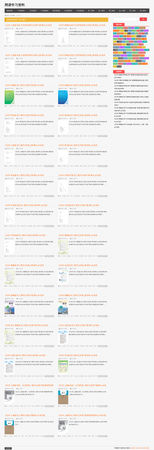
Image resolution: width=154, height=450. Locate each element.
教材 (38, 46)
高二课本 (132, 11)
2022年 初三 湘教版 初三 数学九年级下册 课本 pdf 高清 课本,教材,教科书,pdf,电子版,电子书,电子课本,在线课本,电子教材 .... (29, 303)
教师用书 (37, 406)
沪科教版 (124, 55)
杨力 (139, 63)
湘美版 (129, 52)
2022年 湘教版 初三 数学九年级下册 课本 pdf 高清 (24, 295)
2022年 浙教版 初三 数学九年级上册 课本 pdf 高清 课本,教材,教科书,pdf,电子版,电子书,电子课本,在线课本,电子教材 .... (82, 93)
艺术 (137, 50)
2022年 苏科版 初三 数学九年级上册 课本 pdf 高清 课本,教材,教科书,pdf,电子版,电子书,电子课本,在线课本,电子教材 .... (82, 123)
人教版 (21, 46)
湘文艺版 (134, 52)
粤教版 (140, 41)
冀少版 (115, 61)
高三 (114, 33)
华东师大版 (77, 196)
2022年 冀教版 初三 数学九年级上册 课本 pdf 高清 (24, 265)
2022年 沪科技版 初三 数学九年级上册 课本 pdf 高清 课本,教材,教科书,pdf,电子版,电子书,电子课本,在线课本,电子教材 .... (29, 243)
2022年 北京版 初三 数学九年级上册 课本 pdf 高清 (78, 265)
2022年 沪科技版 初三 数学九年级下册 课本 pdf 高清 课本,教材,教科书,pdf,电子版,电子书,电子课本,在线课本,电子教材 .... (82, 213)
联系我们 (133, 448)
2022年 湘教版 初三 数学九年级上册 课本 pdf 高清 (78, 295)
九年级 (10, 46)
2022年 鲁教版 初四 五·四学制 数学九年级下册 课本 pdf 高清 (82, 25)
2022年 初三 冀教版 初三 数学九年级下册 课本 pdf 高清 (26, 325)
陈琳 (143, 61)
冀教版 (69, 256)
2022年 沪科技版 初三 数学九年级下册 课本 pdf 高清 (79, 205)
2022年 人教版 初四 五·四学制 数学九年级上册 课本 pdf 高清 (28, 55)
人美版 (115, 50)
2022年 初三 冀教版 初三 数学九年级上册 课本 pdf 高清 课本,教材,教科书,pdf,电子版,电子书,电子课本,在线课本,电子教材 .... (29, 273)
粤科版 (125, 58)
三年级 (134, 36)
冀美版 (142, 55)
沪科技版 (94, 226)
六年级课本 (80, 11)
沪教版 (145, 41)
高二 (141, 30)
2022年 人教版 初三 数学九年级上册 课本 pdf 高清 (24, 145)
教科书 (42, 46)
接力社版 (139, 61)
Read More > (49, 46)
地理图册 (134, 47)
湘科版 (130, 58)
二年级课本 (33, 11)
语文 (127, 41)
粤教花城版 (141, 52)
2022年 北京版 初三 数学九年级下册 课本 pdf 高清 (78, 355)
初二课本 (102, 11)
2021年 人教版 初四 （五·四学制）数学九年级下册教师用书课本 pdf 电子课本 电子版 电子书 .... (29, 393)
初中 (29, 46)
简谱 (135, 41)
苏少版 (122, 47)
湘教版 (40, 316)
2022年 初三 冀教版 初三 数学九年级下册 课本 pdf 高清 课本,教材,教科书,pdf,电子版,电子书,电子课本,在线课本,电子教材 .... (82, 243)
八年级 (129, 36)
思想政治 (127, 61)
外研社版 (129, 50)
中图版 (115, 58)
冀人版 (142, 58)
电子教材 (116, 30)
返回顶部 (8, 448)
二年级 (119, 41)
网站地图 (146, 448)
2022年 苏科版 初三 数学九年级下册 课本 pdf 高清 (24, 115)
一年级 (144, 39)
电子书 (40, 136)
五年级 (115, 39)
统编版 (146, 30)
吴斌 (124, 52)
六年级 (144, 36)
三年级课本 (45, 11)
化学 (133, 50)
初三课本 (112, 11)
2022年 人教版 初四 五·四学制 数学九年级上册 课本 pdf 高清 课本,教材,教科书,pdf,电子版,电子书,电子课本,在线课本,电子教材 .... (29, 64)
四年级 (139, 36)
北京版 (76, 286)
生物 (128, 44)
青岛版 (131, 41)
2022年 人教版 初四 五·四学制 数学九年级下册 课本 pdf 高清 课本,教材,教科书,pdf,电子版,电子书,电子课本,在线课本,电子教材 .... (29, 34)
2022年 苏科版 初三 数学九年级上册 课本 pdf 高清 (78, 115)
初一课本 (91, 11)
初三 (25, 46)
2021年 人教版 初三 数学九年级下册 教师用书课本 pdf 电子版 (82, 415)
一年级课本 (21, 11)
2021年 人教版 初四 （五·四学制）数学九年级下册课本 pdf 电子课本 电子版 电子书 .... (82, 393)
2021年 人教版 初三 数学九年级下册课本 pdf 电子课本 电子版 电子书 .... (29, 423)
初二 (124, 36)
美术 (132, 33)
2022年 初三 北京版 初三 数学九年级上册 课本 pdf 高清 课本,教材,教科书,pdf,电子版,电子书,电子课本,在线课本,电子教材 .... (82, 273)
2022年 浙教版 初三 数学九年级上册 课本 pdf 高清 (78, 85)
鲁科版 (129, 55)
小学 (126, 30)
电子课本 (120, 28)
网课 (118, 33)
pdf (7, 46)
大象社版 (136, 58)
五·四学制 (16, 46)
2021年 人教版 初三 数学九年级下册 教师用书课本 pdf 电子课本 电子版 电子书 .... (82, 423)
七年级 (120, 39)
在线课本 (34, 46)
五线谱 (142, 50)
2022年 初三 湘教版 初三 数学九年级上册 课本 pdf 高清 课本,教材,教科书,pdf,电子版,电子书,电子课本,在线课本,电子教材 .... (82, 303)
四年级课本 (56, 11)
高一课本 (122, 11)
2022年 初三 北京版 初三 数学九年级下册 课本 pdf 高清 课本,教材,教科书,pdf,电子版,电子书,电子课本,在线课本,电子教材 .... (82, 363)
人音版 (141, 44)
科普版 (147, 58)
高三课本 (143, 11)
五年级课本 (68, 11)
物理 (114, 44)
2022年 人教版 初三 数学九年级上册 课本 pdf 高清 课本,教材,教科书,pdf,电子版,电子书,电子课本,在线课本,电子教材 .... (29, 153)
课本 (114, 28)
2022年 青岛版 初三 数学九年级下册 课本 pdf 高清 (78, 145)
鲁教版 (119, 44)
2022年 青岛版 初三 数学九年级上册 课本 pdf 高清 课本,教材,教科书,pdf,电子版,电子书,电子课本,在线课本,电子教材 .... (29, 183)
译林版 (133, 61)
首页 (8, 15)
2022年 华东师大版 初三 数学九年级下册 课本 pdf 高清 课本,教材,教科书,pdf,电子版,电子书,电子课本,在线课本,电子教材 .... (82, 183)
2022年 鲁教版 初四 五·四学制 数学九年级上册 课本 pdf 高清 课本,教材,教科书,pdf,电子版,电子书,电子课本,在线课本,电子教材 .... (82, 64)
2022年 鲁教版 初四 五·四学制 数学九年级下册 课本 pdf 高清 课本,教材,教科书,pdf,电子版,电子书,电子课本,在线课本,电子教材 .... (82, 34)
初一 (124, 39)
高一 (114, 41)
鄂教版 (120, 58)
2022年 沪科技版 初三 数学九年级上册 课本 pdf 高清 (25, 235)
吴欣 (114, 66)
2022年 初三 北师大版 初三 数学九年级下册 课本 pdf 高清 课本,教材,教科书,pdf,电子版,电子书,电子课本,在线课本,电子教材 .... (82, 333)
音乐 (129, 33)
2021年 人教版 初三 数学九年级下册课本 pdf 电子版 (25, 415)
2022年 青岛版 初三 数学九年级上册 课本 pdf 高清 (24, 175)
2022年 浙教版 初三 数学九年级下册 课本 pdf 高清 (24, 85)
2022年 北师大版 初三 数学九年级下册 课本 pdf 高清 (79, 325)
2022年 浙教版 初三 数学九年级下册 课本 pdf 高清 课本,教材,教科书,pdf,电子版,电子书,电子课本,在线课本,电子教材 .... (29, 93)
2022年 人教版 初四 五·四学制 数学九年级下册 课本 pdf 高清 (28, 25)
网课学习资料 (10, 28)
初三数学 (20, 28)
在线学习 (141, 33)
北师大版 (76, 346)
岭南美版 (134, 63)
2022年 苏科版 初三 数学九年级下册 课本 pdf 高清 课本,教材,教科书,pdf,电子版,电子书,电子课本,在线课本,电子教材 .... (29, 123)
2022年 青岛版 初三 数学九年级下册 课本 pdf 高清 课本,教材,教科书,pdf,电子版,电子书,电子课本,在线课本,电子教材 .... (82, 153)
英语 (122, 33)
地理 (132, 44)
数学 (95, 46)
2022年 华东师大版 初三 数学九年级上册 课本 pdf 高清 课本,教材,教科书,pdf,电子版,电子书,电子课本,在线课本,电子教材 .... (29, 213)
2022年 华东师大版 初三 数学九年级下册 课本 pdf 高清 (80, 175)
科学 (121, 36)
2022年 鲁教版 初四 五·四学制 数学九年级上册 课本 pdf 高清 (82, 55)
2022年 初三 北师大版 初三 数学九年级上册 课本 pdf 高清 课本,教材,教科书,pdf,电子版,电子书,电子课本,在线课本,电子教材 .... (29, 363)
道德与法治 (121, 50)
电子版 (42, 436)
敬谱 (124, 63)
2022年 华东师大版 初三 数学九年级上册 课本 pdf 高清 (26, 205)
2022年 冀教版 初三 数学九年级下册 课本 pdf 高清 (78, 235)
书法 (123, 41)
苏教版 (136, 44)
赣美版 (129, 63)
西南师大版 (116, 55)
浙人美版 (144, 63)
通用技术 (127, 47)
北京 (33, 406)
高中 (129, 30)
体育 (143, 47)
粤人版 (119, 66)
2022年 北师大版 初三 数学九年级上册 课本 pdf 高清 (25, 355)
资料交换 (140, 448)
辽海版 (120, 52)
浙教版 (40, 106)
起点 (146, 33)
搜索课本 (10, 11)
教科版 (124, 44)
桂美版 (120, 63)
